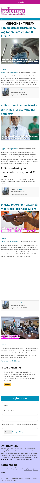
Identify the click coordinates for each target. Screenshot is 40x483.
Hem (2, 19)
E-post (6, 405)
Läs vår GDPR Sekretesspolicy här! (21, 459)
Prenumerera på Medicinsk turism (11, 361)
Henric (20, 90)
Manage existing (17, 432)
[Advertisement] (20, 279)
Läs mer (3, 69)
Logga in (21, 2)
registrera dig (14, 72)
